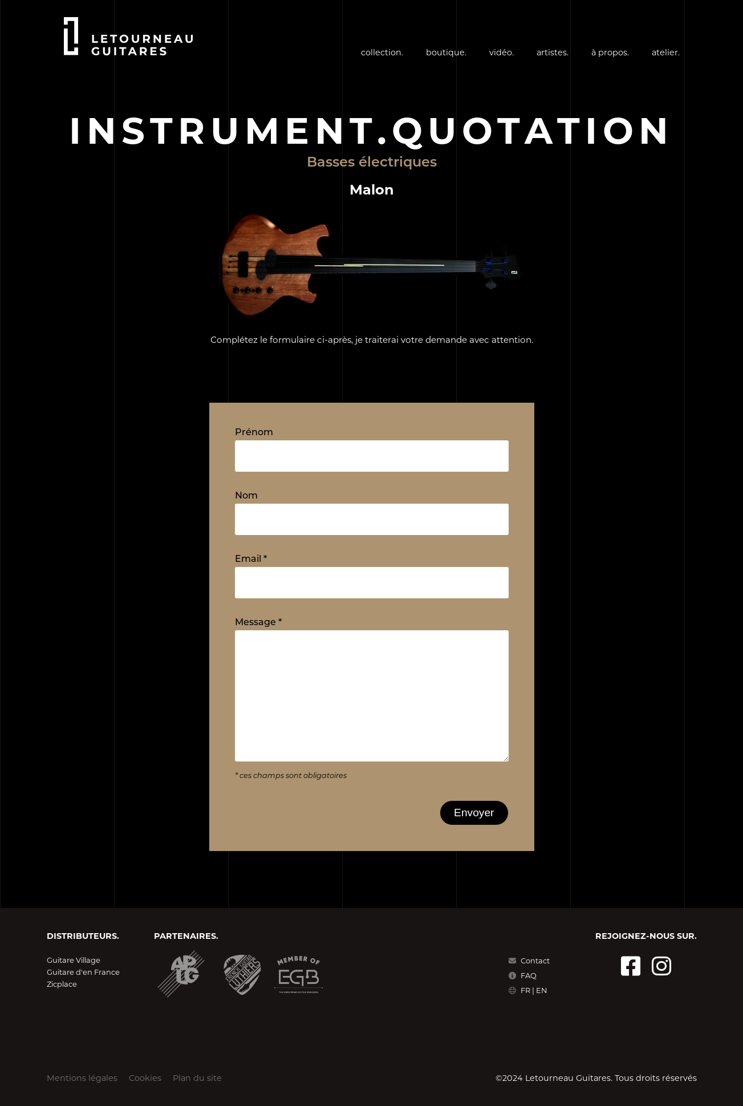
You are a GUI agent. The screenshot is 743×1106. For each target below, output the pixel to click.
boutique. (446, 52)
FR (526, 990)
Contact (529, 960)
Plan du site (197, 1078)
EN (541, 990)
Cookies (145, 1078)
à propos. (610, 52)
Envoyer (474, 813)
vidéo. (501, 52)
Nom (246, 496)
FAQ (523, 975)
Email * (251, 559)
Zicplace (62, 983)
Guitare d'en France (83, 972)
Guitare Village (73, 960)
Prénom (254, 432)
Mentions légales (82, 1078)
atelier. (666, 52)
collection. (382, 52)
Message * (258, 622)
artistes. (553, 52)
